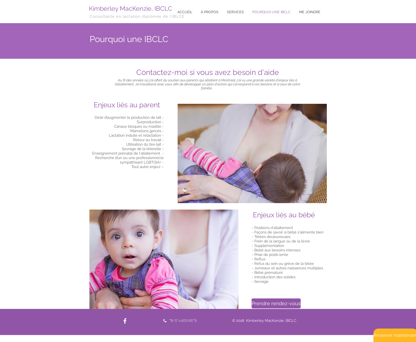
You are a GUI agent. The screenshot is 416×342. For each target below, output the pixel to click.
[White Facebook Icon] (125, 321)
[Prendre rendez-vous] (276, 303)
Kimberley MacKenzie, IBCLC (130, 8)
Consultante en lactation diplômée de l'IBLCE (137, 16)
